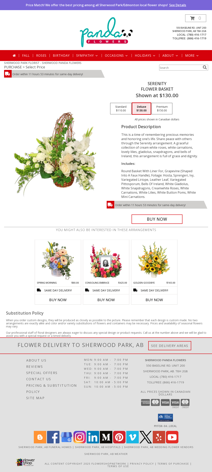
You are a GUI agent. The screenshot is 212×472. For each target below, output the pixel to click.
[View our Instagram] (79, 442)
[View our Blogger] (40, 442)
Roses (41, 55)
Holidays (145, 55)
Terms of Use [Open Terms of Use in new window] (118, 466)
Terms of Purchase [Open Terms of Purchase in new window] (173, 463)
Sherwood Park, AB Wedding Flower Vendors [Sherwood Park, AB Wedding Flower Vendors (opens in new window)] (159, 447)
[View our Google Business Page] (66, 442)
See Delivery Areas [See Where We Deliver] (169, 345)
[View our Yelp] (159, 442)
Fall (26, 55)
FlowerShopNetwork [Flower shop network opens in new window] (109, 463)
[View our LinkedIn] (93, 442)
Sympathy (87, 55)
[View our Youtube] (172, 442)
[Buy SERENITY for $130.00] (157, 219)
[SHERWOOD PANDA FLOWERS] (106, 32)
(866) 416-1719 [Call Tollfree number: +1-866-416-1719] (173, 382)
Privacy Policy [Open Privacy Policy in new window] (142, 463)
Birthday (61, 55)
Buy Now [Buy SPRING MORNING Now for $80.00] (58, 299)
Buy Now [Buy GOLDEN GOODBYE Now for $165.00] (154, 299)
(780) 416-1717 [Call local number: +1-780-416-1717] (196, 34)
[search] (205, 67)
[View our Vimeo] (132, 442)
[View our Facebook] (53, 442)
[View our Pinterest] (119, 442)
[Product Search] (180, 67)
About (170, 55)
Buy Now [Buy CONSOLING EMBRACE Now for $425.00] (106, 299)
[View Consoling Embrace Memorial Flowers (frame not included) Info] (106, 260)
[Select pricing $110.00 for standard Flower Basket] (120, 108)
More (192, 55)
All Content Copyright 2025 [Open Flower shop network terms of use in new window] (68, 463)
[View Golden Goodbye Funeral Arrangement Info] (154, 260)
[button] (195, 18)
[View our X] (146, 442)
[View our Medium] (106, 442)
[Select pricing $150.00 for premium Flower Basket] (162, 108)
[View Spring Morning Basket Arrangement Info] (58, 260)
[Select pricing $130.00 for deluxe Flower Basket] (141, 108)
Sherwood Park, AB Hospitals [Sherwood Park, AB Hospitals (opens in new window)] (98, 447)
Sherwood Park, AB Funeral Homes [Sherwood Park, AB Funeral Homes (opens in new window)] (45, 447)
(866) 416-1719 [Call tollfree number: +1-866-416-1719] (196, 38)
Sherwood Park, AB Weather (106, 453)
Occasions (116, 55)
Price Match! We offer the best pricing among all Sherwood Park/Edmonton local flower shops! (106, 5)
